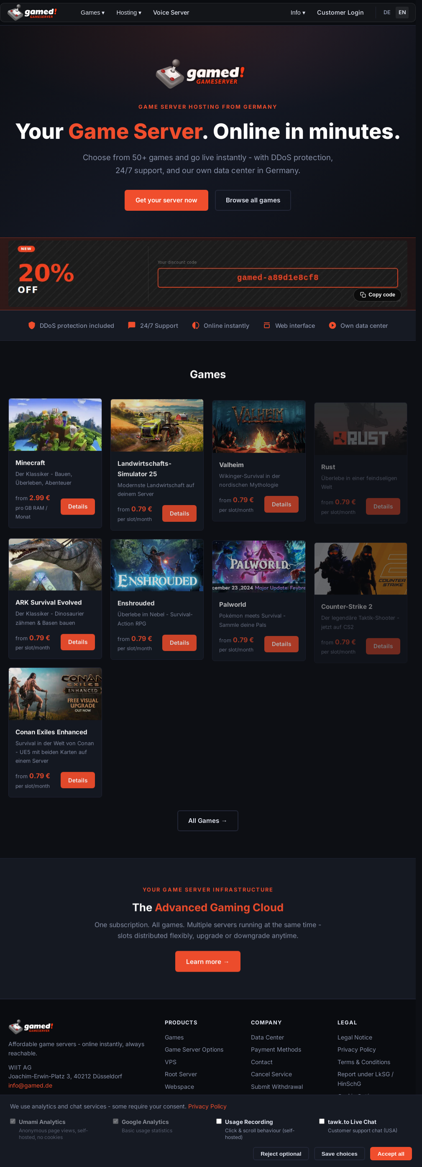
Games (174, 1037)
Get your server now (166, 200)
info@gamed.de (30, 1085)
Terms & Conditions (364, 1061)
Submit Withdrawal (277, 1086)
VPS (170, 1061)
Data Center (267, 1037)
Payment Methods (276, 1049)
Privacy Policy (357, 1049)
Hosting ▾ (128, 12)
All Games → (207, 821)
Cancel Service (271, 1074)
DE (387, 12)
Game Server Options (194, 1049)
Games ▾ (93, 12)
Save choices (340, 1154)
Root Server (181, 1074)
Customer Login (340, 12)
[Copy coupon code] (377, 295)
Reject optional (281, 1154)
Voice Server (171, 12)
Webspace (179, 1086)
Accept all (391, 1154)
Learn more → (207, 967)
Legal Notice (355, 1037)
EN (402, 12)
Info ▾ (298, 12)
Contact (262, 1061)
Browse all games (253, 200)
